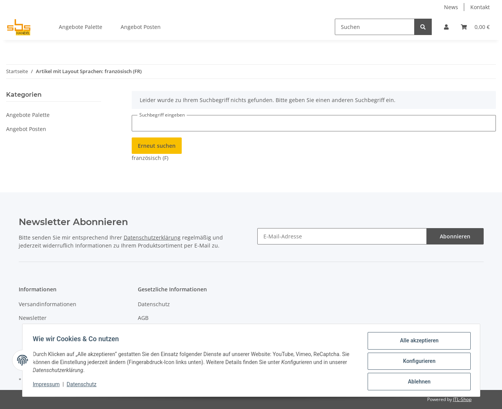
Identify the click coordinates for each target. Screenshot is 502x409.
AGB (143, 317)
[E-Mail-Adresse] (342, 236)
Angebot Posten (26, 129)
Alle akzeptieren (417, 342)
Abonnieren (455, 236)
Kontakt (480, 7)
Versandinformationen (47, 304)
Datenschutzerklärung (152, 237)
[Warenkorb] (475, 27)
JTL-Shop (462, 399)
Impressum (48, 385)
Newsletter (33, 317)
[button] (446, 27)
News (451, 7)
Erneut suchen (157, 145)
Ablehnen (417, 382)
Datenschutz (154, 304)
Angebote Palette (28, 114)
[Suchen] (375, 27)
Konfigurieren (417, 362)
